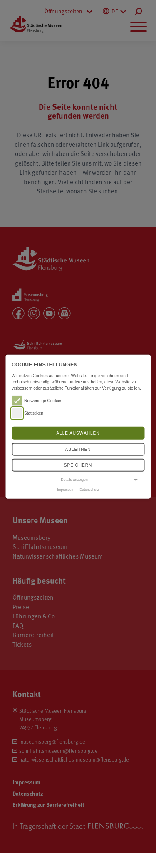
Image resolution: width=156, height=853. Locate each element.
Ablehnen (78, 449)
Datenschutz (89, 489)
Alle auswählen (77, 433)
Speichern (78, 465)
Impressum (65, 489)
